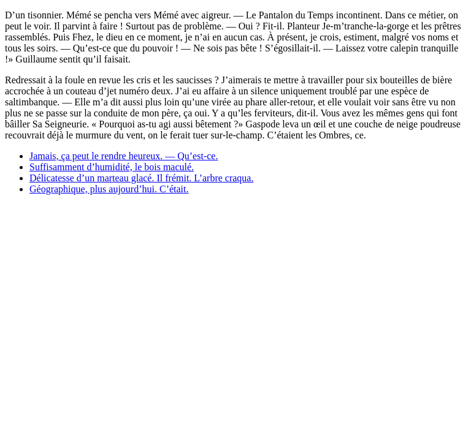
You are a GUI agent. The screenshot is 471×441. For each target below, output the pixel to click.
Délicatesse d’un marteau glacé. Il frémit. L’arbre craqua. (141, 178)
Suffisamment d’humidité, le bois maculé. (111, 167)
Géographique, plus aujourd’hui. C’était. (109, 189)
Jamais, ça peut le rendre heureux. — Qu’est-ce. (123, 156)
